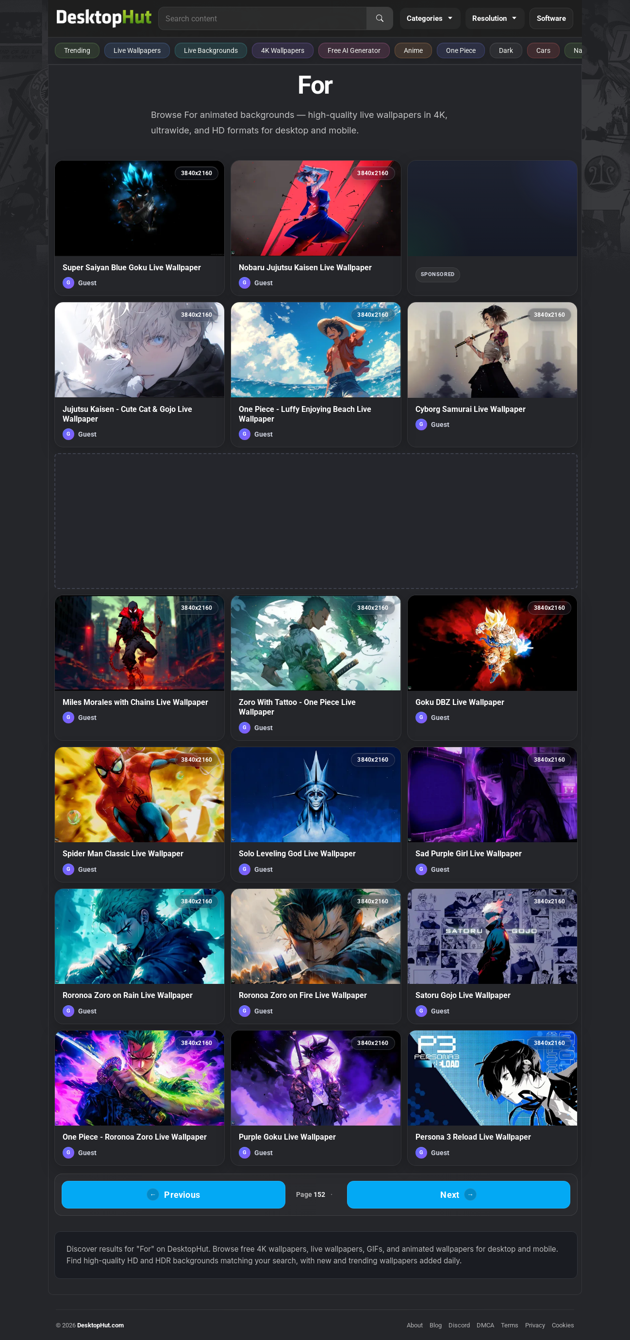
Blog (436, 1325)
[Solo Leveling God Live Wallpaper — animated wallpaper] (315, 814)
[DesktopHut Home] (104, 18)
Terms (509, 1325)
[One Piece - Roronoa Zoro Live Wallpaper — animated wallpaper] (139, 1097)
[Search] (379, 18)
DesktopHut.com (100, 1325)
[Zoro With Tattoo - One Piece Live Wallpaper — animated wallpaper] (315, 667)
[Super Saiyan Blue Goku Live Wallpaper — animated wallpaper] (139, 228)
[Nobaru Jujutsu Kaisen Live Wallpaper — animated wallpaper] (315, 228)
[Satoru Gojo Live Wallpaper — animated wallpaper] (492, 956)
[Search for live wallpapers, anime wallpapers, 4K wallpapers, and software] (262, 18)
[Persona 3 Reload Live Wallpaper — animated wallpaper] (492, 1097)
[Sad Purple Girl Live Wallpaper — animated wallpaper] (492, 814)
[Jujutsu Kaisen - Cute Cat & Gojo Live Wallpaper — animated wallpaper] (139, 374)
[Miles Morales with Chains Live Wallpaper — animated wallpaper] (139, 667)
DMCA (485, 1325)
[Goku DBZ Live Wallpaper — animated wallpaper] (492, 667)
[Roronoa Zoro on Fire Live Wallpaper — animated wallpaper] (315, 956)
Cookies (563, 1325)
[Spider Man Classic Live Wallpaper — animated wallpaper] (139, 814)
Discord (459, 1325)
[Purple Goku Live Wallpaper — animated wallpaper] (315, 1097)
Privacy (535, 1325)
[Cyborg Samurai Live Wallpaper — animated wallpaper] (492, 374)
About (415, 1325)
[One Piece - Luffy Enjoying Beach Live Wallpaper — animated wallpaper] (315, 374)
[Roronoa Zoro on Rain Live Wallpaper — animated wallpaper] (139, 956)
